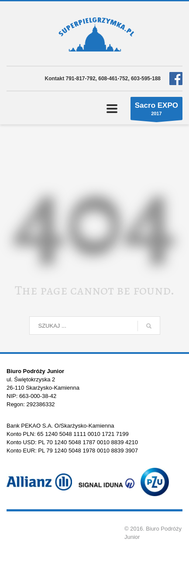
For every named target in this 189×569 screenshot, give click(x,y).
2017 (156, 110)
